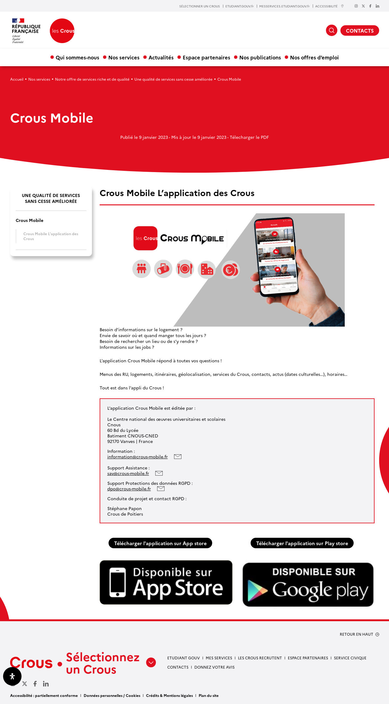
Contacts (178, 667)
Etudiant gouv (183, 657)
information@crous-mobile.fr (137, 456)
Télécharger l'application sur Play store (302, 543)
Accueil (16, 79)
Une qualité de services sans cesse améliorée (173, 79)
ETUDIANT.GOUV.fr (239, 6)
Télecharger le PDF (249, 137)
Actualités (161, 57)
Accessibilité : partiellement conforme (44, 695)
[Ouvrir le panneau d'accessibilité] (12, 676)
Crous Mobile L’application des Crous (50, 236)
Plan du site (209, 695)
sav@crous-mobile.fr (128, 473)
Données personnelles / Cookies (112, 695)
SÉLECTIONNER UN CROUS (199, 6)
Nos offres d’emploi (314, 57)
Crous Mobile (29, 220)
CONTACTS (360, 30)
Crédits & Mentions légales (169, 695)
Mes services (219, 657)
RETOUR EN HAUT (356, 634)
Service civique (350, 657)
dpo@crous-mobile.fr (129, 488)
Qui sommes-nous (77, 57)
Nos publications (260, 57)
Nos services (124, 57)
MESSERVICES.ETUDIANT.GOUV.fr (284, 6)
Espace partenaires (206, 57)
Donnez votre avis (214, 667)
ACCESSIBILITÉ (329, 6)
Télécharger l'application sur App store (160, 543)
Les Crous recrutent (260, 657)
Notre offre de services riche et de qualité (92, 79)
